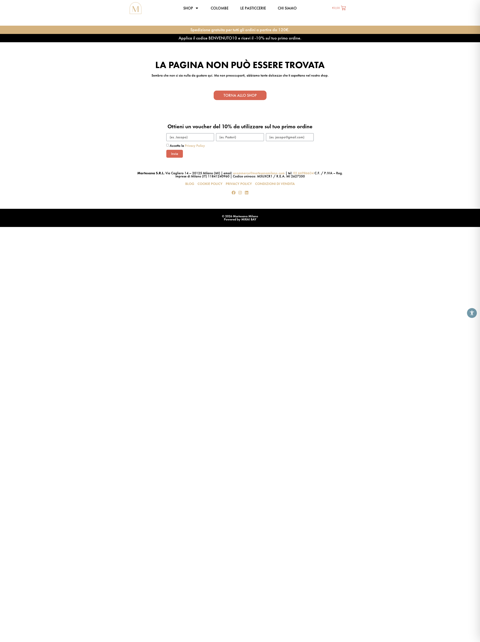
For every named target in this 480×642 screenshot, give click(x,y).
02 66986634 (303, 173)
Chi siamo (287, 8)
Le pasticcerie (253, 8)
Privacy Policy (195, 145)
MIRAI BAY (248, 219)
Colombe (219, 8)
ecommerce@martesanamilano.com (259, 173)
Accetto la (187, 145)
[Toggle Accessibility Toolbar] (472, 313)
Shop (191, 8)
